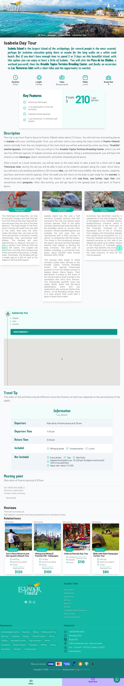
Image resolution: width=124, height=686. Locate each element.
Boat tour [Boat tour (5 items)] (5, 636)
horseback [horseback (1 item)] (5, 645)
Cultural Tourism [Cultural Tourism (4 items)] (39, 636)
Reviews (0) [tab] (11, 498)
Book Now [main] (93, 680)
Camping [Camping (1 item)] (15, 636)
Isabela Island (64, 35)
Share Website (75, 651)
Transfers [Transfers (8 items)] (17, 649)
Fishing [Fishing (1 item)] (4, 640)
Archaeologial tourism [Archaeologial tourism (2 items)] (10, 632)
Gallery (31, 682)
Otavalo (71, 559)
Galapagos (52, 35)
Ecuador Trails (54, 669)
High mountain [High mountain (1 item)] (35, 640)
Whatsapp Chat (75, 635)
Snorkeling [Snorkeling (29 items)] (5, 649)
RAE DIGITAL (85, 669)
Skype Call (73, 639)
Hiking (14, 493)
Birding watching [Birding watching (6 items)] (49, 632)
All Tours (42, 35)
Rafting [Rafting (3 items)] (44, 645)
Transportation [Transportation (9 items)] (30, 649)
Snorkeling (21, 493)
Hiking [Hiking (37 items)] (47, 640)
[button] (62, 359)
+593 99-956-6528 (76, 631)
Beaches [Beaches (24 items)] (26, 632)
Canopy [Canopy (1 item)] (26, 636)
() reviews (9, 522)
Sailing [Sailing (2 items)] (53, 645)
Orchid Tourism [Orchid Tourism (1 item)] (19, 645)
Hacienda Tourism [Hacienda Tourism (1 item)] (18, 640)
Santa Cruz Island (19, 562)
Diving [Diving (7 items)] (51, 636)
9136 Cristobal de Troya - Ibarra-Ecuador (85, 643)
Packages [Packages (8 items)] (33, 645)
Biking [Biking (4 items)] (35, 632)
